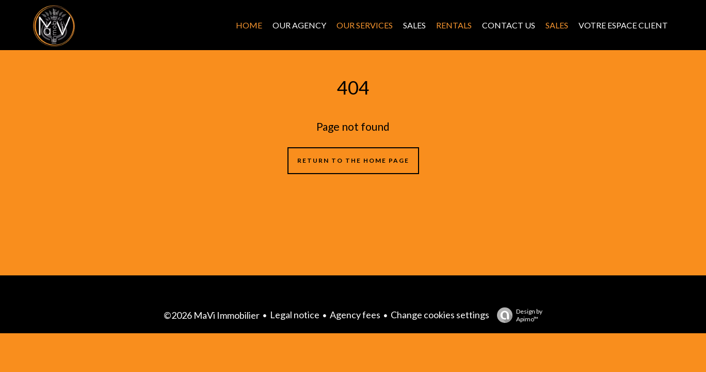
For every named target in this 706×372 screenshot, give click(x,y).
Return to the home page (353, 160)
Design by (517, 315)
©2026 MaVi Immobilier (212, 315)
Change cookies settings (440, 314)
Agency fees (355, 314)
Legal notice (294, 314)
